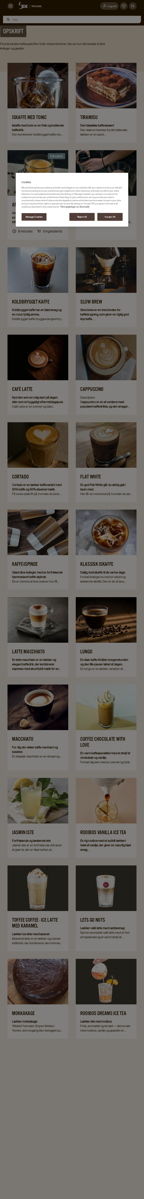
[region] (72, 200)
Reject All (82, 216)
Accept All (110, 216)
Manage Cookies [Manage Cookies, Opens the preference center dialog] (34, 216)
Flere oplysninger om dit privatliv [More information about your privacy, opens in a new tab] (75, 206)
